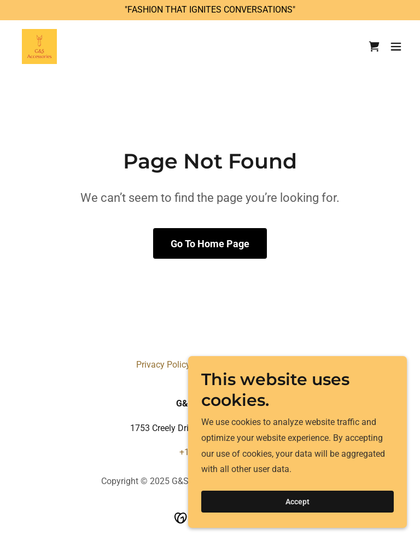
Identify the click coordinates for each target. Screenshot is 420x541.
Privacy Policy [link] (163, 364)
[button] (396, 46)
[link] (39, 46)
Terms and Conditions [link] (241, 364)
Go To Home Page (210, 243)
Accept (297, 517)
